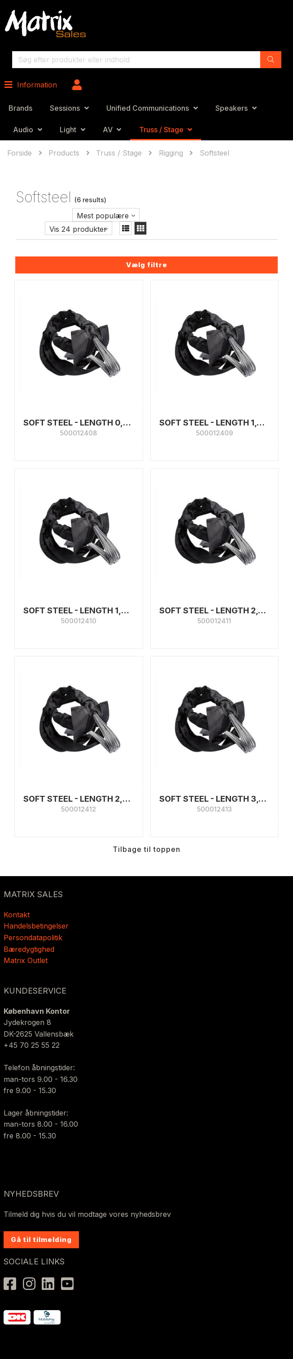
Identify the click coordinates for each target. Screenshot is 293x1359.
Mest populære (103, 215)
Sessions (65, 108)
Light (68, 129)
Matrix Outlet (26, 960)
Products (63, 152)
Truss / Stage (161, 129)
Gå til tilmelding (41, 1239)
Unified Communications (147, 108)
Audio (23, 129)
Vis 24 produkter (78, 229)
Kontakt (17, 914)
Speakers (231, 108)
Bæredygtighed (29, 949)
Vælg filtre (146, 265)
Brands (20, 108)
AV (108, 129)
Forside (20, 152)
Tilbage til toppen (146, 849)
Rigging (171, 152)
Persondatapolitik (34, 937)
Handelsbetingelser (36, 925)
